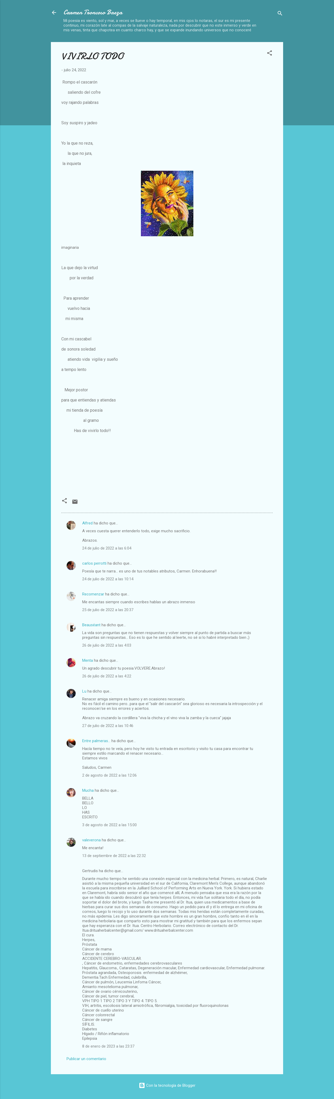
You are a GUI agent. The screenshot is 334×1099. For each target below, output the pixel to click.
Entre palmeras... (96, 740)
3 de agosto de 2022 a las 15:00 (109, 825)
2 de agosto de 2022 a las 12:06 (109, 775)
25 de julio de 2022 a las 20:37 (107, 609)
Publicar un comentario (86, 1058)
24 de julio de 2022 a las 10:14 (107, 579)
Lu (84, 691)
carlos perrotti (94, 563)
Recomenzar (93, 594)
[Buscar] (280, 14)
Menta (87, 660)
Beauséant (91, 625)
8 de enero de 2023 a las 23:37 (108, 1046)
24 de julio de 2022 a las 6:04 (106, 548)
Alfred (87, 523)
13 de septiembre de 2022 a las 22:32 (114, 855)
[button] (269, 54)
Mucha (88, 790)
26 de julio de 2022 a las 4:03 (106, 645)
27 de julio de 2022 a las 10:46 (107, 725)
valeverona (91, 840)
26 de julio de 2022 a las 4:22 (106, 676)
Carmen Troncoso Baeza (92, 12)
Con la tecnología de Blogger (167, 1085)
